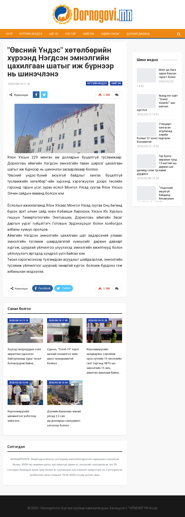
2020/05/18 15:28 (97, 320)
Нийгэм (88, 33)
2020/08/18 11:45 (58, 320)
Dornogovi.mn (50, 508)
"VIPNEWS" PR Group (143, 508)
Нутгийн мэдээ (30, 33)
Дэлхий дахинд (138, 33)
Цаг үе (53, 33)
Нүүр (9, 33)
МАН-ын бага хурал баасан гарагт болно (167, 73)
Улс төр (70, 33)
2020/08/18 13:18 (18, 320)
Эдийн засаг (110, 33)
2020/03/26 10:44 (58, 383)
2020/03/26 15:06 (18, 383)
